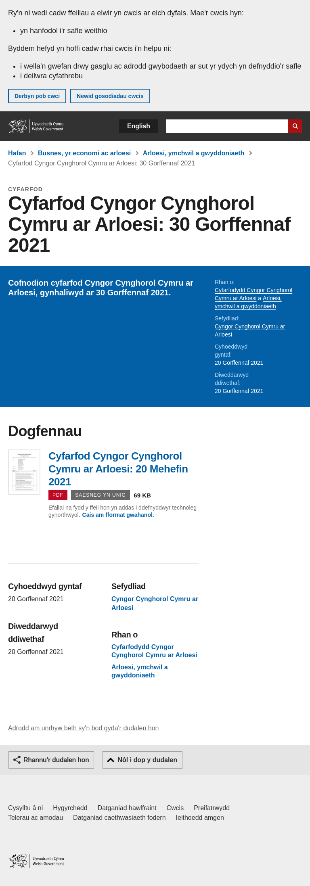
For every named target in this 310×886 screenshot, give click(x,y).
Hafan (17, 153)
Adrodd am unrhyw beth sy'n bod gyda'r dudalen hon (83, 728)
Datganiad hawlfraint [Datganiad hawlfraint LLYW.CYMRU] (127, 808)
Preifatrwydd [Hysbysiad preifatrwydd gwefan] (212, 808)
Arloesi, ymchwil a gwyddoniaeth (194, 153)
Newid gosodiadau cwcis (110, 96)
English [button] (138, 126)
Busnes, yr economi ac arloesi (84, 153)
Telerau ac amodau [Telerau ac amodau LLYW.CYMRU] (35, 817)
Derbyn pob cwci (37, 96)
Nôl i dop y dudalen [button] (147, 759)
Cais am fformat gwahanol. (118, 515)
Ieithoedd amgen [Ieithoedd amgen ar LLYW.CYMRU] (200, 817)
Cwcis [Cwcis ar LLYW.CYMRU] (175, 808)
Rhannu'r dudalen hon (56, 759)
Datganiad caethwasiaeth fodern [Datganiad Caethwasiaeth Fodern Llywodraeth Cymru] (119, 817)
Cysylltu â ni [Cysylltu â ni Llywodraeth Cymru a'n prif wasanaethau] (25, 808)
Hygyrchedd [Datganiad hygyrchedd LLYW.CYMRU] (70, 808)
